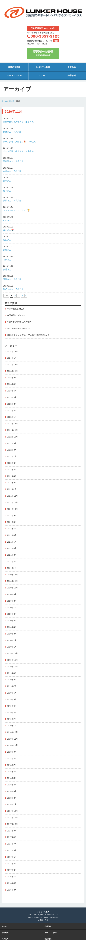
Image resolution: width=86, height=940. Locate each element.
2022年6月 (12, 463)
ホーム (4, 101)
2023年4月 (12, 397)
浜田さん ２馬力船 (12, 200)
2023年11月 (12, 371)
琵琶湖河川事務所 (43, 53)
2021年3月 (12, 555)
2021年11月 (12, 502)
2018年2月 (12, 798)
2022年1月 (12, 489)
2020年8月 (12, 601)
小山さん (7, 220)
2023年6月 (12, 384)
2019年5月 (12, 699)
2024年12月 (12, 351)
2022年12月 (12, 423)
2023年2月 (12, 410)
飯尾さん (7, 250)
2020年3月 (12, 634)
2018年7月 (12, 765)
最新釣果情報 (14, 67)
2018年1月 (12, 804)
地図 (56, 40)
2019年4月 (12, 706)
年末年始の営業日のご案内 (19, 322)
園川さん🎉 (8, 230)
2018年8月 (12, 758)
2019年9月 (12, 673)
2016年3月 (12, 890)
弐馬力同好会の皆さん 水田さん (18, 122)
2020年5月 (12, 620)
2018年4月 (12, 785)
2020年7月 (12, 607)
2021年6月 (12, 535)
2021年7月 (12, 528)
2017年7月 (12, 844)
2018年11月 (12, 739)
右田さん (7, 259)
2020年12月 (12, 575)
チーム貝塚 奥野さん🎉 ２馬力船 (19, 141)
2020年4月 (12, 627)
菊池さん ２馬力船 (12, 132)
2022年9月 (12, 443)
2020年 (11, 101)
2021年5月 (12, 542)
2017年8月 (12, 837)
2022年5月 (12, 469)
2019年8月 (12, 679)
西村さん (8, 181)
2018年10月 (12, 745)
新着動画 (72, 67)
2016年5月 (12, 883)
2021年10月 (12, 509)
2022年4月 (12, 476)
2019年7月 (12, 686)
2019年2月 (12, 719)
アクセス (43, 75)
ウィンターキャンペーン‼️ (18, 328)
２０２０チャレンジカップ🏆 (16, 210)
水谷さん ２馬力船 (12, 171)
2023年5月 (12, 391)
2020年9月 (12, 594)
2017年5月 (12, 857)
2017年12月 (12, 811)
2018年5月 (12, 778)
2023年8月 (12, 378)
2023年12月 (12, 364)
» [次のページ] (25, 296)
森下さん (7, 191)
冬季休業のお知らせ (16, 315)
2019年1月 (12, 725)
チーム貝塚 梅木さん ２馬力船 (18, 151)
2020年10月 (12, 588)
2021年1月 (12, 568)
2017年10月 (12, 824)
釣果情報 (48, 926)
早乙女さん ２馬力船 (13, 289)
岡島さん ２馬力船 (12, 279)
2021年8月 (12, 522)
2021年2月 (12, 561)
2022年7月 (12, 456)
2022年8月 (12, 450)
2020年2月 (12, 640)
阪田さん (7, 240)
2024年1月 (12, 358)
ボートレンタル (14, 75)
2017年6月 (12, 850)
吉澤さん (7, 269)
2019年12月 (12, 653)
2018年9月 (12, 752)
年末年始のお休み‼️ (15, 309)
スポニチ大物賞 (43, 67)
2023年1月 (12, 417)
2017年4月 (12, 863)
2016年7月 (12, 876)
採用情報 (72, 75)
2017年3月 (12, 870)
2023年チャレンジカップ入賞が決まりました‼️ (28, 335)
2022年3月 (12, 482)
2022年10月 (12, 437)
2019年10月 (12, 666)
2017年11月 (12, 817)
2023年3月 (12, 404)
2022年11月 (12, 430)
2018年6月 (12, 772)
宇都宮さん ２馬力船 (13, 161)
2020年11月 (12, 581)
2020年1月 (12, 647)
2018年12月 (12, 732)
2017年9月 (12, 831)
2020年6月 (12, 614)
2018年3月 (12, 791)
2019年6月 (12, 693)
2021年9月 (12, 515)
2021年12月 (12, 496)
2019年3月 (12, 712)
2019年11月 (12, 660)
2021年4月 (12, 548)
